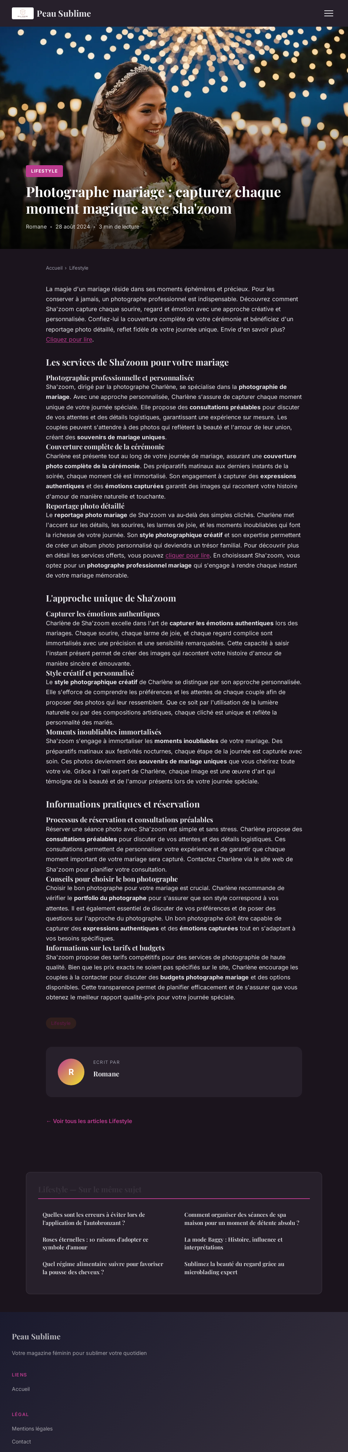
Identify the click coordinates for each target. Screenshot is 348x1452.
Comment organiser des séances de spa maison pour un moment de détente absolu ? (241, 1218)
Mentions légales (32, 1428)
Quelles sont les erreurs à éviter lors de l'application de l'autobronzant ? (94, 1218)
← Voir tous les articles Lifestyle (89, 1121)
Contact (21, 1441)
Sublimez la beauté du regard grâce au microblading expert (234, 1267)
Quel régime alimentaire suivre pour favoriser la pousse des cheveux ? (103, 1267)
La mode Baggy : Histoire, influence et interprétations (233, 1243)
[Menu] (328, 13)
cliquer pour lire (187, 555)
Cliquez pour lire (69, 339)
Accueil (54, 268)
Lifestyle (44, 171)
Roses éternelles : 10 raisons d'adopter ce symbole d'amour (95, 1243)
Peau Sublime (51, 13)
